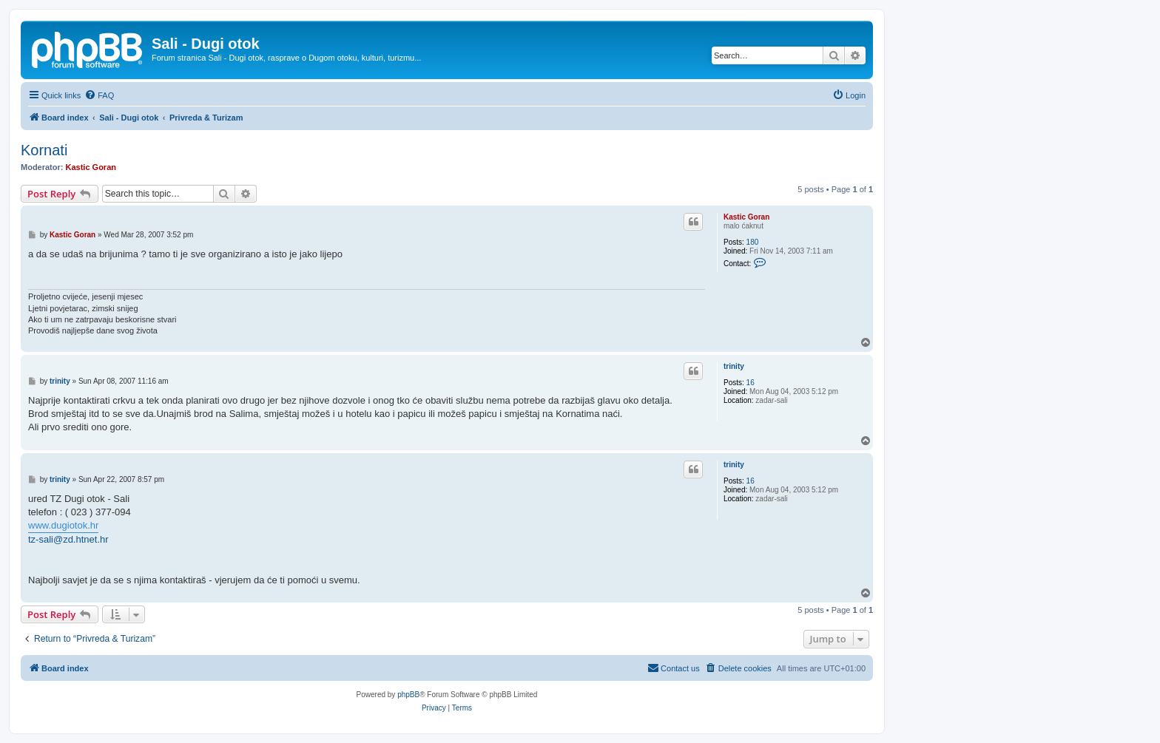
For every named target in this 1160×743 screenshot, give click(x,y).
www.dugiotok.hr (63, 525)
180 (752, 242)
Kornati (44, 150)
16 (750, 383)
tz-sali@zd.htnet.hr (68, 539)
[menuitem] (99, 95)
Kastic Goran (91, 167)
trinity (734, 366)
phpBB (408, 695)
